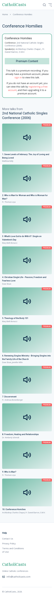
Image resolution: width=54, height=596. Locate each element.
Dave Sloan (6, 284)
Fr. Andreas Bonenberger (12, 400)
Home (5, 14)
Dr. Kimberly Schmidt (10, 437)
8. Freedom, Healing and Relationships (20, 434)
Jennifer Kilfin (17, 362)
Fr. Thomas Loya (9, 202)
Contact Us (7, 538)
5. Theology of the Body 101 (15, 318)
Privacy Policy (9, 543)
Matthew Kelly (7, 161)
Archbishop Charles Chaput (28, 49)
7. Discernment (9, 397)
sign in (18, 77)
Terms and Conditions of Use (13, 550)
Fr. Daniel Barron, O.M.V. (25, 50)
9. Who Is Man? (9, 472)
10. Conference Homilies (14, 509)
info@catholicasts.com (16, 576)
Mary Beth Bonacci (9, 243)
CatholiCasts (14, 5)
